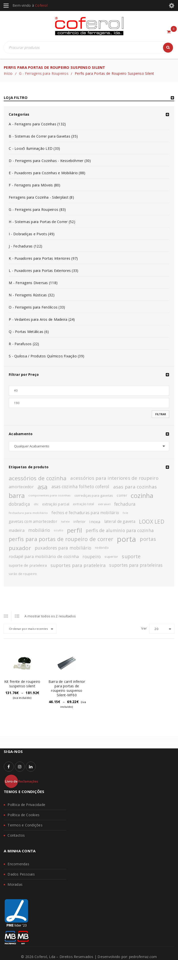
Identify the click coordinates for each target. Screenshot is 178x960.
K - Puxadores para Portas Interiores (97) (43, 258)
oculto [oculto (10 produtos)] (58, 530)
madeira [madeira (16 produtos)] (16, 530)
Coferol (41, 5)
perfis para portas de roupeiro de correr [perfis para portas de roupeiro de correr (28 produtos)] (61, 539)
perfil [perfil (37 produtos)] (74, 530)
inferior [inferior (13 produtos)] (80, 521)
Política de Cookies (24, 814)
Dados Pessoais (21, 874)
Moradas (15, 884)
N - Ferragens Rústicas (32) (31, 295)
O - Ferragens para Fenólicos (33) (37, 307)
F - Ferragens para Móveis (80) (34, 185)
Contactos (16, 835)
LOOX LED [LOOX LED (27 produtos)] (151, 521)
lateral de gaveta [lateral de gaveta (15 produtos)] (119, 521)
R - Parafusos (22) (24, 343)
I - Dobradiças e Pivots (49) (31, 234)
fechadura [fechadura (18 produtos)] (125, 504)
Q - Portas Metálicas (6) (29, 331)
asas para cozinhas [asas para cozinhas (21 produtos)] (135, 486)
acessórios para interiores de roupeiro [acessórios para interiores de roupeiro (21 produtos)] (114, 478)
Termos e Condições (25, 825)
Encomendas (18, 864)
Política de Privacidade (26, 804)
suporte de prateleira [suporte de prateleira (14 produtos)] (28, 565)
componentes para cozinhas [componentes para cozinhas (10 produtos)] (49, 495)
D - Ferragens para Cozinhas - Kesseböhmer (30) (50, 160)
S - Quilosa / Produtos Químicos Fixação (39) (46, 356)
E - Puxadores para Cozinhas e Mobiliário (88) (47, 172)
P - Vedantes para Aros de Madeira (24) (42, 319)
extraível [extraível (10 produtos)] (104, 504)
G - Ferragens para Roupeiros (43, 73)
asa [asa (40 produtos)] (43, 486)
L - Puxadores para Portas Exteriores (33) (43, 270)
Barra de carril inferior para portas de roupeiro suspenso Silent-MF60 (66, 688)
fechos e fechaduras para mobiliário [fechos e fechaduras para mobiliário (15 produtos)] (85, 512)
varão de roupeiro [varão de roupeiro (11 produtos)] (23, 574)
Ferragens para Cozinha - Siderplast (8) (41, 197)
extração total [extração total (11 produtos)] (83, 504)
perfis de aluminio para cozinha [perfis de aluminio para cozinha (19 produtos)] (120, 530)
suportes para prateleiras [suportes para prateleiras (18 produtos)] (135, 565)
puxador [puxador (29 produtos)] (20, 548)
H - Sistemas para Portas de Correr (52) (42, 221)
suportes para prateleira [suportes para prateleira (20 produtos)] (78, 565)
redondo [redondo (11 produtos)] (102, 548)
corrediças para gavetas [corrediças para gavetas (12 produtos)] (93, 495)
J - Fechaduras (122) (25, 246)
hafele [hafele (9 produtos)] (65, 521)
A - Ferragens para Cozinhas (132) (37, 124)
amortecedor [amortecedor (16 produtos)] (21, 486)
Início (8, 73)
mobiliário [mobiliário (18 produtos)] (39, 530)
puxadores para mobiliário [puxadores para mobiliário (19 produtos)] (63, 548)
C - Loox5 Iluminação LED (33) (34, 148)
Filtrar (160, 414)
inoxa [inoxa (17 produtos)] (94, 521)
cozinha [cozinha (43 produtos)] (142, 495)
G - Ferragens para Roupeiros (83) (37, 209)
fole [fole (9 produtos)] (125, 513)
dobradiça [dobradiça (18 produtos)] (19, 504)
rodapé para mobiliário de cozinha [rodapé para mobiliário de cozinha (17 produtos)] (44, 556)
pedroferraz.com (143, 956)
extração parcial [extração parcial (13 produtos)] (55, 504)
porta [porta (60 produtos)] (126, 539)
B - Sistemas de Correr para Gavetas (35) (43, 136)
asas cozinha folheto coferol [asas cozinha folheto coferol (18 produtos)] (81, 486)
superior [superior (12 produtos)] (111, 556)
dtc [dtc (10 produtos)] (36, 504)
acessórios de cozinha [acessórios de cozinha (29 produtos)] (37, 478)
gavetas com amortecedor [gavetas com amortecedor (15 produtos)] (33, 521)
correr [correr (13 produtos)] (122, 495)
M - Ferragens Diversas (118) (33, 282)
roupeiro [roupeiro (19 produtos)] (91, 557)
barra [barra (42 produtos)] (17, 495)
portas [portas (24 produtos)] (148, 539)
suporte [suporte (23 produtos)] (131, 556)
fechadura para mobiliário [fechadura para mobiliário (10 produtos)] (28, 513)
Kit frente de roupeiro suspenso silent (22, 683)
